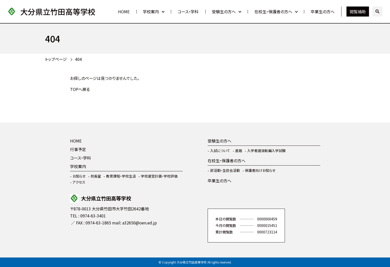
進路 (238, 150)
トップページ (56, 59)
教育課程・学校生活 (121, 176)
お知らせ (79, 176)
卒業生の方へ (322, 12)
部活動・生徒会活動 (225, 170)
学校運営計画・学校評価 (159, 176)
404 (78, 59)
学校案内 (151, 12)
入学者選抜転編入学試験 (266, 150)
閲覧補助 (358, 12)
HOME (124, 12)
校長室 (96, 176)
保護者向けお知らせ (260, 170)
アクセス (79, 182)
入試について (220, 150)
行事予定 (78, 149)
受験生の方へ (224, 12)
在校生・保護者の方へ (273, 12)
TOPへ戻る (80, 89)
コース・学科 (188, 12)
